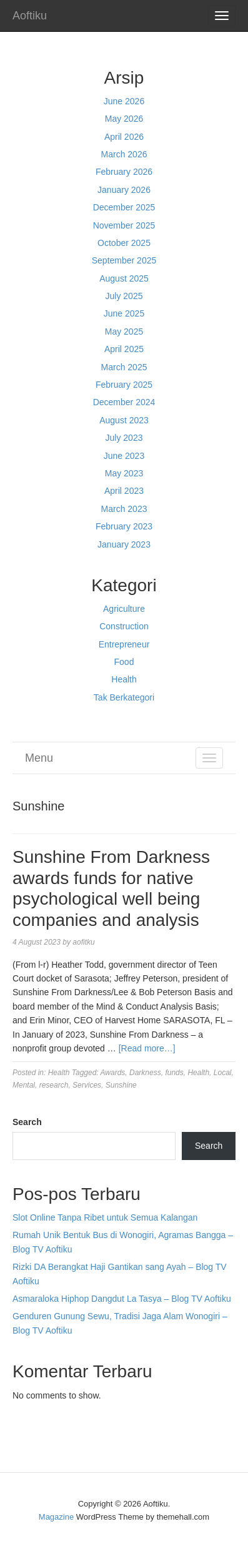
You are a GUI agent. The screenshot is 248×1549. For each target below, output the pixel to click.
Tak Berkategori (124, 697)
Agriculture (124, 609)
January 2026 (124, 190)
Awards (113, 1072)
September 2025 (124, 260)
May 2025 (124, 332)
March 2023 (124, 509)
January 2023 (124, 544)
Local (223, 1072)
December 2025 (124, 207)
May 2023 (124, 473)
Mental (23, 1085)
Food (124, 662)
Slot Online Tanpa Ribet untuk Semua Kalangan (104, 1217)
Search (27, 1122)
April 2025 (124, 349)
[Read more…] (147, 1048)
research (54, 1085)
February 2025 (124, 385)
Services (86, 1085)
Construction (124, 626)
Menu (39, 758)
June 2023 (124, 456)
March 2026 (124, 154)
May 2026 (124, 119)
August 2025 (124, 278)
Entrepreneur (124, 644)
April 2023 (124, 491)
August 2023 (124, 420)
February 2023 (124, 526)
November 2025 (124, 225)
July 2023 (124, 438)
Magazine (56, 1517)
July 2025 (124, 296)
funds (174, 1072)
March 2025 (124, 367)
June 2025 (124, 313)
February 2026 (124, 172)
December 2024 (124, 402)
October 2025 (124, 243)
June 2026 (124, 101)
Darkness (145, 1072)
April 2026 (124, 137)
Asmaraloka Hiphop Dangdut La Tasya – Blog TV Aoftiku (121, 1299)
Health (123, 679)
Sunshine (121, 1085)
